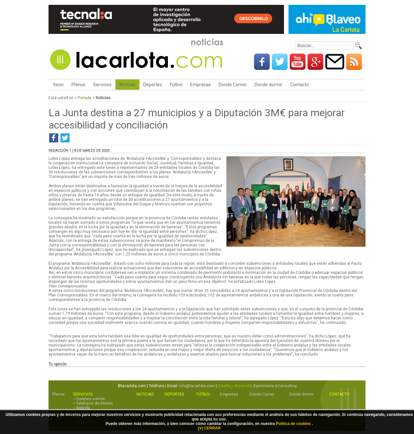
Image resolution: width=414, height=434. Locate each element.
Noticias (127, 84)
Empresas (200, 84)
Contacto (299, 84)
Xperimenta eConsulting (275, 386)
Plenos (78, 84)
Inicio (58, 84)
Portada (85, 98)
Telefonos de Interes (94, 403)
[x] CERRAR (209, 428)
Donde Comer (233, 84)
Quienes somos (90, 399)
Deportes (152, 84)
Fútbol (176, 84)
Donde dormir (268, 84)
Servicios (102, 84)
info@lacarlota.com (197, 386)
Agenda (83, 408)
